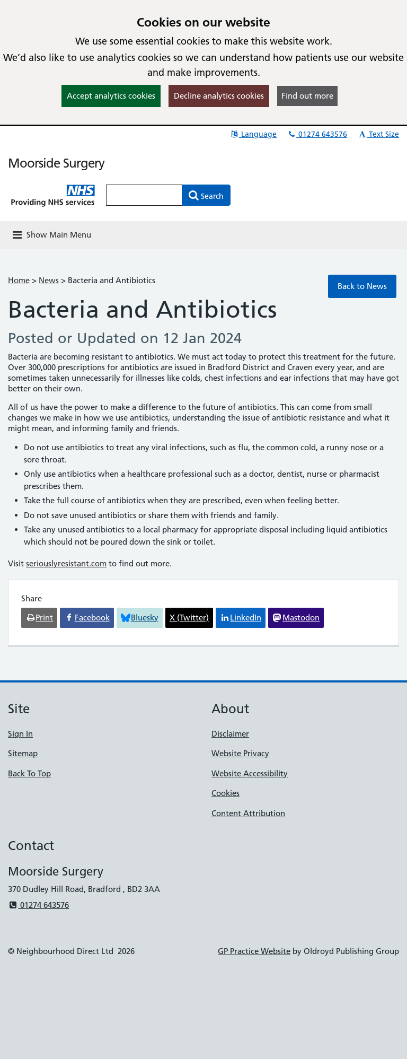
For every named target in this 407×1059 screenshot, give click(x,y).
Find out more (307, 96)
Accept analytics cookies (111, 96)
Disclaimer (230, 734)
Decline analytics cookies (219, 96)
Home (19, 280)
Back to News (362, 286)
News (49, 280)
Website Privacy (240, 753)
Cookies (225, 793)
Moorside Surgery (56, 163)
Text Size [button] (378, 134)
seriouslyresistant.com (66, 563)
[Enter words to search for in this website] (144, 195)
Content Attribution (248, 813)
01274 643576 (317, 134)
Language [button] (253, 134)
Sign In (20, 734)
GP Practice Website (254, 951)
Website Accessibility (249, 773)
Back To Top (29, 773)
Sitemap (23, 753)
